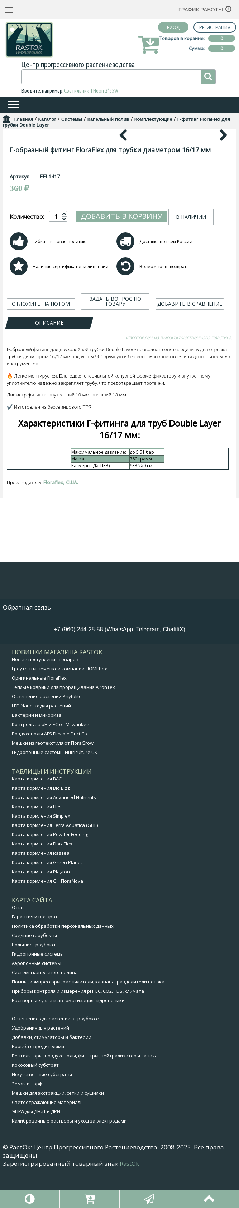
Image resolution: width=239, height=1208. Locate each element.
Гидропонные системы (38, 990)
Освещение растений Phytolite (47, 733)
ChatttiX (173, 666)
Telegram (148, 666)
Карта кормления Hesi (37, 843)
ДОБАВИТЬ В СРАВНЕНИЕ (189, 441)
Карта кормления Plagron (41, 908)
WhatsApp (119, 666)
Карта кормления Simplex (41, 852)
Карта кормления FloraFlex (42, 880)
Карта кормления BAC (37, 815)
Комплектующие (153, 119)
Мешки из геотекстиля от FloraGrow (53, 779)
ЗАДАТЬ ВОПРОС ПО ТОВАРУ (115, 439)
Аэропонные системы (36, 1000)
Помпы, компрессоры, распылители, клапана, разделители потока (88, 1018)
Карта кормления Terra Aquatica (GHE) (55, 862)
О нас (18, 944)
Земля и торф (27, 1120)
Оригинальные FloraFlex (39, 714)
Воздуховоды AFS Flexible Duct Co (49, 770)
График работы (200, 9)
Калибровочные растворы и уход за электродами (69, 1157)
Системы (71, 119)
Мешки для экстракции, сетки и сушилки (58, 1129)
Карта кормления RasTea (41, 890)
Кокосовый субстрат (35, 1102)
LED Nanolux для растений (41, 742)
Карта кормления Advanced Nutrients (54, 834)
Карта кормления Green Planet (47, 899)
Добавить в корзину (121, 354)
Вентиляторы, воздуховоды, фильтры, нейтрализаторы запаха (85, 1092)
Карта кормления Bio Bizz (41, 825)
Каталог (47, 119)
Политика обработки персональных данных (63, 963)
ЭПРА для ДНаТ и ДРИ (36, 1148)
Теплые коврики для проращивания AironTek (63, 724)
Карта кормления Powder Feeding (50, 871)
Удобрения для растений (40, 1064)
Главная (23, 119)
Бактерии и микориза (37, 752)
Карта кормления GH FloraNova (47, 917)
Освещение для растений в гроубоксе (55, 1055)
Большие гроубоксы (35, 981)
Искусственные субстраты (42, 1111)
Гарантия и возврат (35, 953)
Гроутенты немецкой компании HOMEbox (59, 705)
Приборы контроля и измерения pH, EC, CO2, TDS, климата (78, 1028)
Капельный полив (108, 119)
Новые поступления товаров (45, 696)
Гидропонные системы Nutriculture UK (54, 789)
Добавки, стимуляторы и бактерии (51, 1074)
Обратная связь (27, 644)
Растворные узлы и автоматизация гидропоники (68, 1037)
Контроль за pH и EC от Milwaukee (50, 761)
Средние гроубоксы (34, 972)
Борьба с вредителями (38, 1083)
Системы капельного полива (45, 1009)
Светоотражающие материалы (48, 1139)
